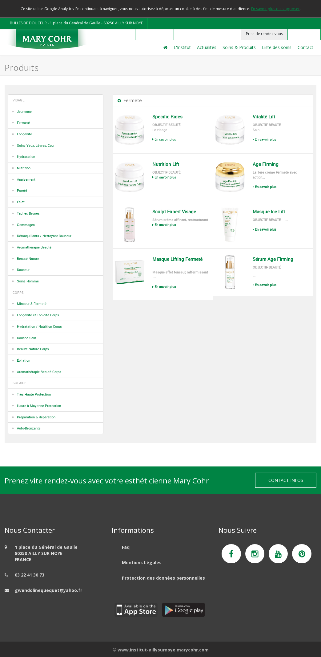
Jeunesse (24, 111)
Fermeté (23, 122)
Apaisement (26, 179)
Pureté (22, 190)
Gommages (26, 224)
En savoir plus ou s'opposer (275, 8)
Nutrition (23, 168)
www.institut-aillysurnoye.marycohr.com (163, 650)
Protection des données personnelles (163, 578)
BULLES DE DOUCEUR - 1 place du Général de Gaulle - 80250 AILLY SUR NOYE (76, 23)
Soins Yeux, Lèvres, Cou (35, 145)
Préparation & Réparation (36, 417)
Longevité (24, 134)
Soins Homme (28, 281)
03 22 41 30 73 (29, 575)
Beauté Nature (28, 258)
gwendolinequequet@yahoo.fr (48, 590)
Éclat (21, 201)
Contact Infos (285, 480)
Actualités (206, 47)
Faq (126, 547)
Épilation (23, 360)
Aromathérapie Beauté (34, 247)
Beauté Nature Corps (33, 349)
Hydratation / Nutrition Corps (39, 326)
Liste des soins (276, 47)
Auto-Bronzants (29, 428)
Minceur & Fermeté (31, 303)
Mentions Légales (142, 562)
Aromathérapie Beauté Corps (39, 371)
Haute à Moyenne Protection (39, 405)
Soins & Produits (239, 47)
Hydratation (26, 156)
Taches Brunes (28, 213)
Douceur (23, 269)
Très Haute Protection (34, 394)
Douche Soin (26, 337)
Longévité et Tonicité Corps (38, 315)
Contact (305, 47)
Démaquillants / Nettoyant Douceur (44, 235)
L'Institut (182, 47)
